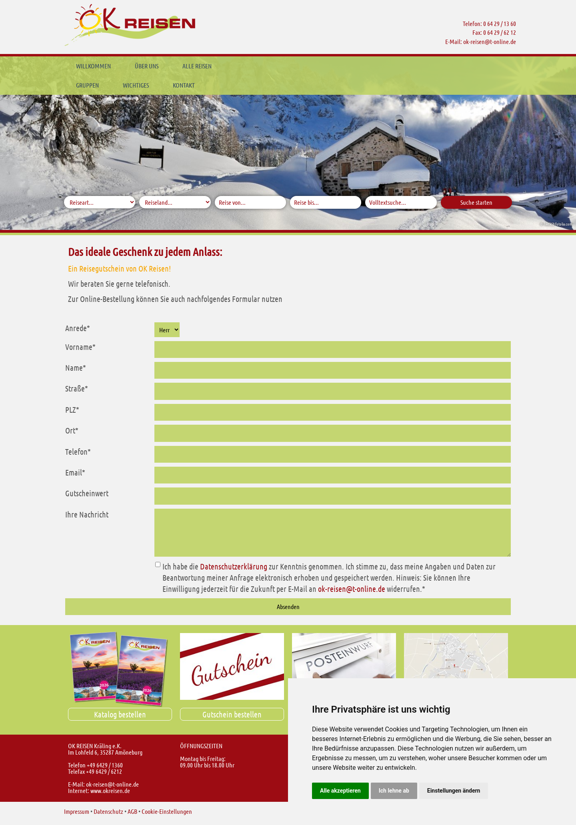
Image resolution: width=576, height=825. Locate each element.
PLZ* (72, 409)
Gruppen (247, 66)
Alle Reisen (197, 66)
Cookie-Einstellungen (167, 811)
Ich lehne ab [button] (394, 790)
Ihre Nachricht (86, 514)
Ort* (71, 430)
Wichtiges (295, 66)
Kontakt (343, 66)
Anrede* (77, 328)
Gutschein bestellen (232, 714)
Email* (75, 472)
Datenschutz (108, 811)
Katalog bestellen (120, 714)
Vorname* (80, 347)
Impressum (76, 811)
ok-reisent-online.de (489, 41)
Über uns (146, 66)
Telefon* (78, 451)
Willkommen (93, 66)
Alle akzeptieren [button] (340, 790)
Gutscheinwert (86, 493)
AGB (132, 811)
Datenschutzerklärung (233, 566)
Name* (75, 367)
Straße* (76, 388)
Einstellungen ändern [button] (453, 790)
